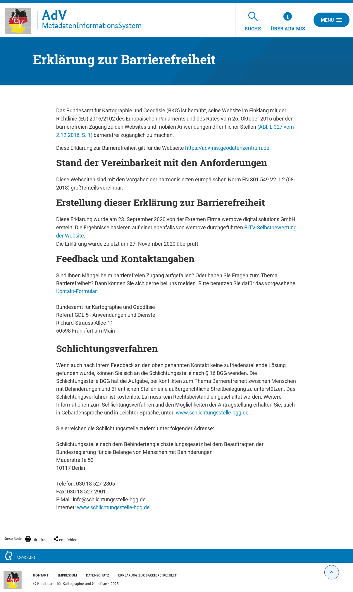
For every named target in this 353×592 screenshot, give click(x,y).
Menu (331, 20)
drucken (40, 539)
